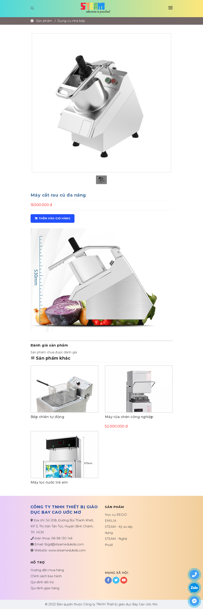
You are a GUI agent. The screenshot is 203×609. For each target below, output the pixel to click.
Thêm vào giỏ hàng (53, 218)
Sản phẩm (44, 21)
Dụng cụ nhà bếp (71, 21)
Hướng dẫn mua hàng (47, 570)
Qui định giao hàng (45, 588)
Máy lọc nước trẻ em (49, 482)
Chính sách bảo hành (46, 576)
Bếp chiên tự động (47, 417)
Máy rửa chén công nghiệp (129, 417)
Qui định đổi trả (42, 582)
